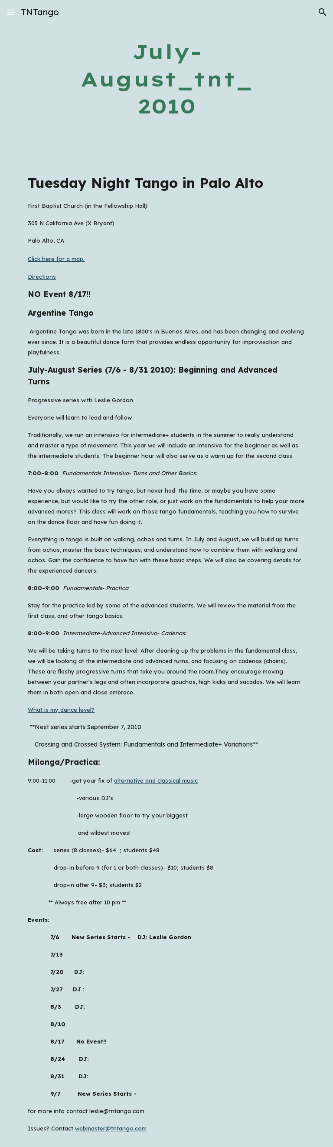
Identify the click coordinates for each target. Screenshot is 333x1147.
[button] (10, 12)
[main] (166, 79)
